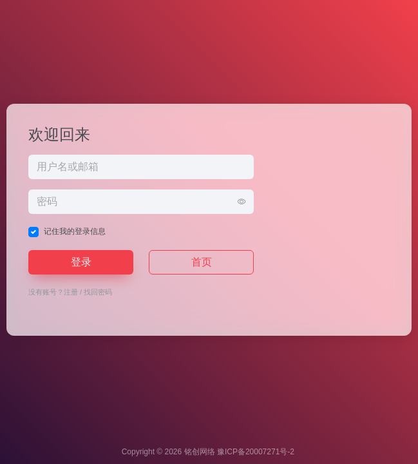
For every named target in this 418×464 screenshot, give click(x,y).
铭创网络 (199, 451)
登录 (81, 261)
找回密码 (98, 292)
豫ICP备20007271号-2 (255, 451)
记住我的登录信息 (75, 231)
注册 (71, 292)
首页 (201, 261)
